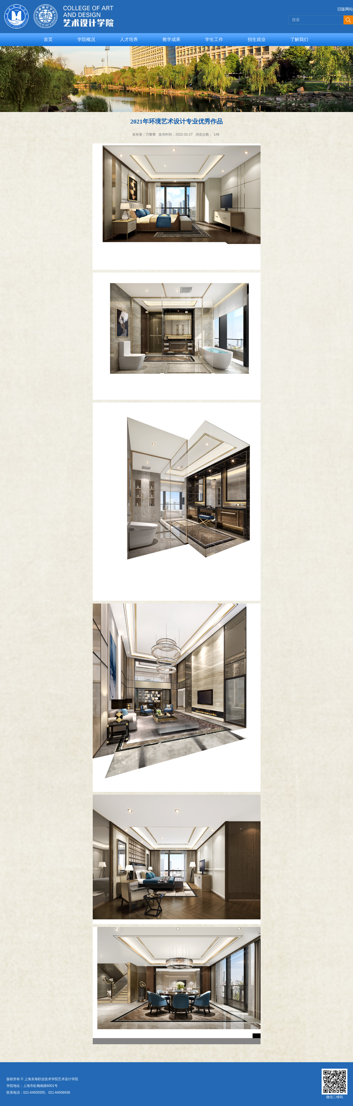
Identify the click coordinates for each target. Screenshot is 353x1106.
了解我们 (299, 39)
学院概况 (86, 39)
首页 (48, 39)
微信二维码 (334, 1097)
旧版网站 (345, 9)
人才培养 (129, 39)
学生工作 (214, 39)
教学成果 (171, 39)
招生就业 (257, 39)
